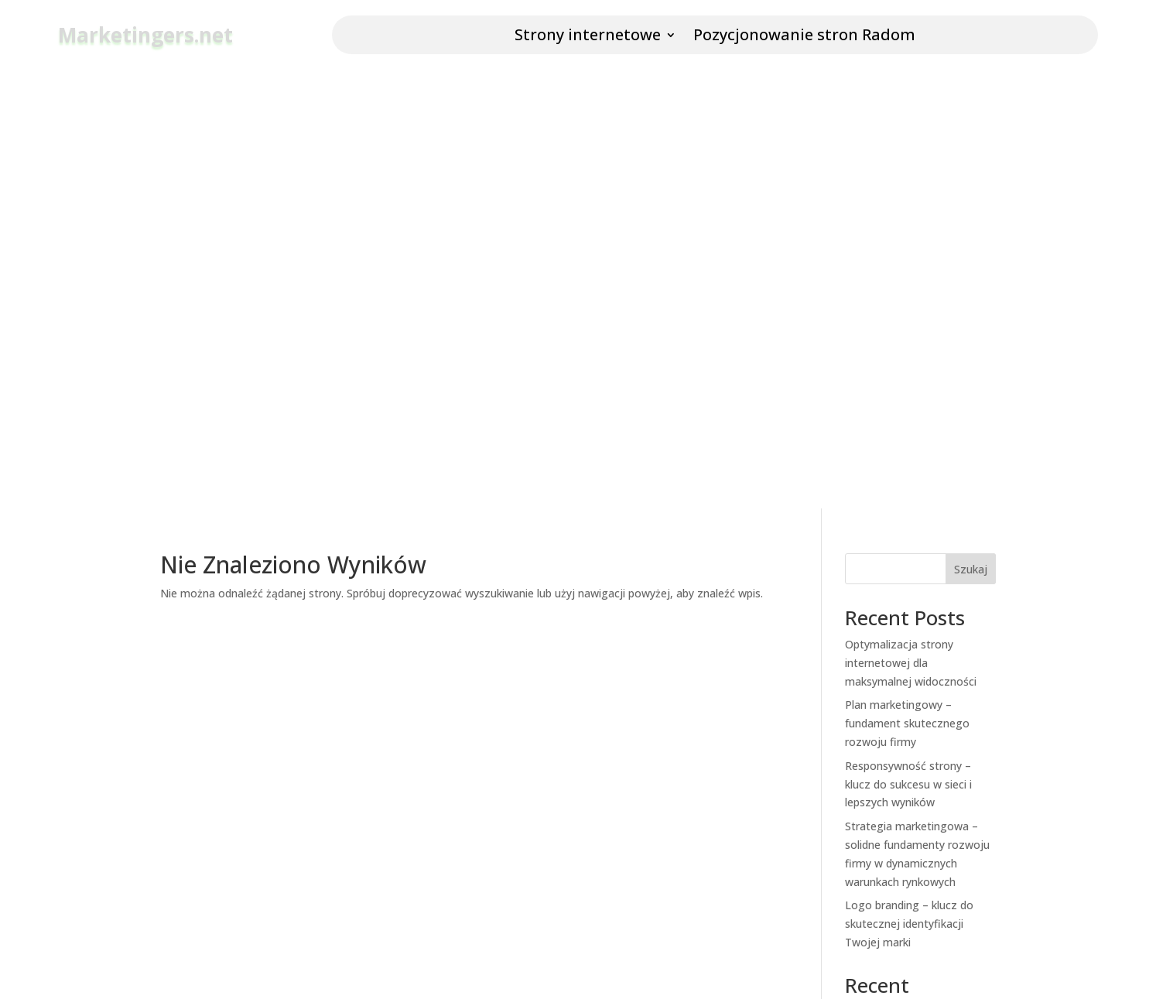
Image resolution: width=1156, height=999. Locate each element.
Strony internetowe (588, 37)
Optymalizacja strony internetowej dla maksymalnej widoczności (910, 154)
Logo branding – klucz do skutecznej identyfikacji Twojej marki (909, 415)
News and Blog (419, 795)
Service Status (637, 820)
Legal (615, 844)
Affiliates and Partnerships (447, 870)
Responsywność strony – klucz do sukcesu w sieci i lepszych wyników (908, 276)
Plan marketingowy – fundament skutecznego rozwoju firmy (907, 215)
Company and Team (432, 769)
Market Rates (635, 795)
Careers (400, 844)
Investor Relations (427, 895)
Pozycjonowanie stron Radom (804, 37)
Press (395, 820)
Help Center (631, 769)
